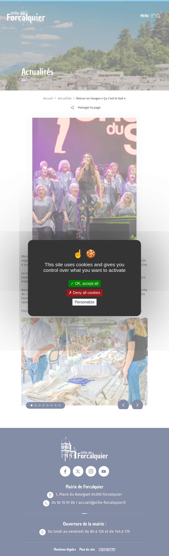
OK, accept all (84, 284)
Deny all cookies (84, 293)
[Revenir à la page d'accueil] (26, 25)
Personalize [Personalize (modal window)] (84, 302)
